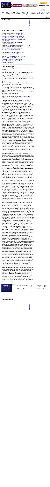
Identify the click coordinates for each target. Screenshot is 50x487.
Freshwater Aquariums (13, 13)
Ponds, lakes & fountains (28, 14)
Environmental (11, 43)
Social (3, 46)
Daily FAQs (18, 285)
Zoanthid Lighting (10, 60)
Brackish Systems (23, 13)
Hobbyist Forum (24, 289)
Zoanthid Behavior (14, 57)
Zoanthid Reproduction (7, 62)
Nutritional (20, 45)
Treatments (19, 48)
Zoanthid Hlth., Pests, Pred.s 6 (10, 39)
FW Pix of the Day (38, 286)
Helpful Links (18, 289)
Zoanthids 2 (17, 56)
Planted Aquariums (18, 13)
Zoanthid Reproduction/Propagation (11, 49)
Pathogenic (14, 46)
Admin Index (38, 288)
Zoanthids (12, 52)
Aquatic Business (38, 13)
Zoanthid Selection (13, 59)
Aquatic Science (43, 13)
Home (3, 12)
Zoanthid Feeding (19, 60)
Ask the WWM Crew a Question (47, 15)
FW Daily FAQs (25, 285)
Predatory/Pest (12, 48)
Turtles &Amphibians (33, 13)
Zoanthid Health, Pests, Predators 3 (11, 36)
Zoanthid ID (6, 57)
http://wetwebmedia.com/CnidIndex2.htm (20, 96)
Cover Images (45, 288)
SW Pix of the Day (31, 286)
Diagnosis (4, 43)
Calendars (31, 288)
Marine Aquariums (8, 13)
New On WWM (45, 286)
